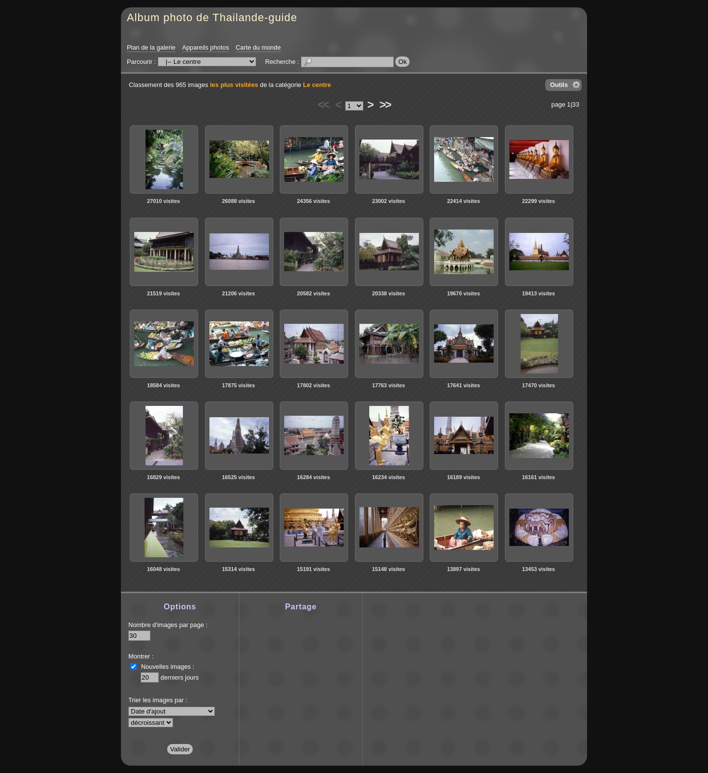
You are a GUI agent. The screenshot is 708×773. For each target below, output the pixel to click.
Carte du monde (258, 47)
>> (385, 104)
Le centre (317, 84)
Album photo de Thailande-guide (212, 17)
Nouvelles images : (167, 666)
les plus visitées (234, 84)
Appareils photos (205, 47)
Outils (559, 84)
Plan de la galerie (151, 47)
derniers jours (180, 677)
